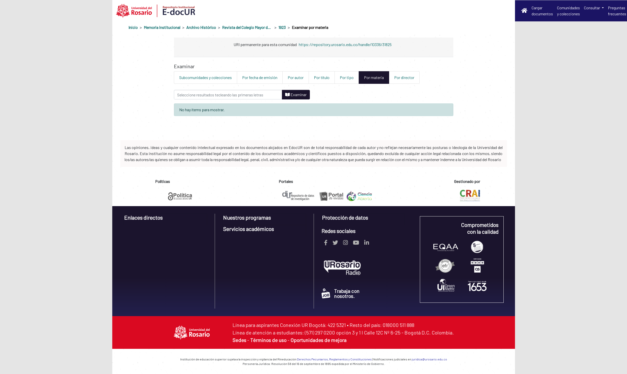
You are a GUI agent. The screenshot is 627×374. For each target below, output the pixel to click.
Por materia (374, 77)
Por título (321, 77)
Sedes (239, 340)
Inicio (133, 27)
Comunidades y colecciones (568, 10)
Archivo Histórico (201, 27)
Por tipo (347, 77)
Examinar (296, 94)
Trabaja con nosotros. (340, 293)
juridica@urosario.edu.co (429, 359)
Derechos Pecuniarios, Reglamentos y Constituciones (334, 359)
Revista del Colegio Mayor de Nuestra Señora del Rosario (247, 27)
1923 (282, 27)
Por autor (296, 77)
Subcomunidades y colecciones (205, 77)
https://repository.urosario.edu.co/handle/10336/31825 (345, 44)
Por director (404, 77)
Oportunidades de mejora (318, 340)
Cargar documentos (542, 10)
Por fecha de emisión (259, 77)
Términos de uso (268, 340)
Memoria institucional (162, 27)
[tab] (165, 219)
